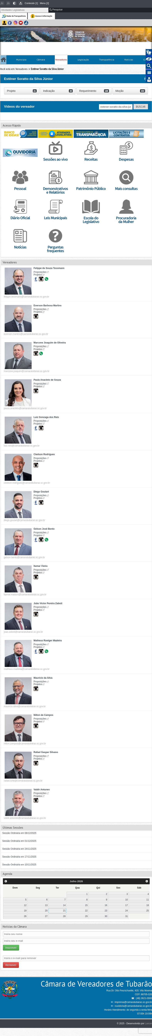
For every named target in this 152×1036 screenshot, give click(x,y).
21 (64, 910)
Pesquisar (56, 9)
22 (86, 910)
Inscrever (11, 947)
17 (126, 905)
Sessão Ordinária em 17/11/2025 (19, 856)
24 (126, 910)
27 (46, 916)
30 (106, 916)
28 (64, 916)
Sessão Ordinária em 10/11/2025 (19, 864)
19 (25, 910)
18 (147, 905)
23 (106, 910)
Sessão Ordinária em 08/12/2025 (19, 833)
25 (147, 910)
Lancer (148, 1023)
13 (46, 905)
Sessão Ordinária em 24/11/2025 (19, 849)
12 (25, 905)
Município (21, 59)
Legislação (83, 59)
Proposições (40, 272)
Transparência (106, 59)
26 (25, 916)
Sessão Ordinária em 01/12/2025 (19, 841)
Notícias (128, 59)
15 (86, 905)
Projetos (38, 274)
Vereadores (61, 59)
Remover (10, 964)
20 (46, 910)
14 (64, 905)
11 (147, 899)
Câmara (41, 59)
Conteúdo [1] (31, 3)
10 (126, 899)
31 (126, 916)
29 (86, 916)
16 (106, 905)
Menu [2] (44, 3)
